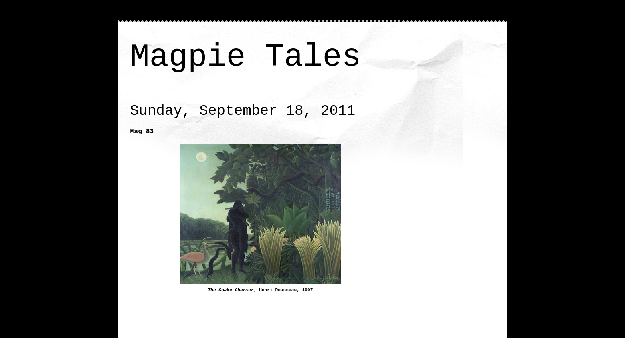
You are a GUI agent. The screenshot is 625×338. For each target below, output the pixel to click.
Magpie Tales (245, 57)
